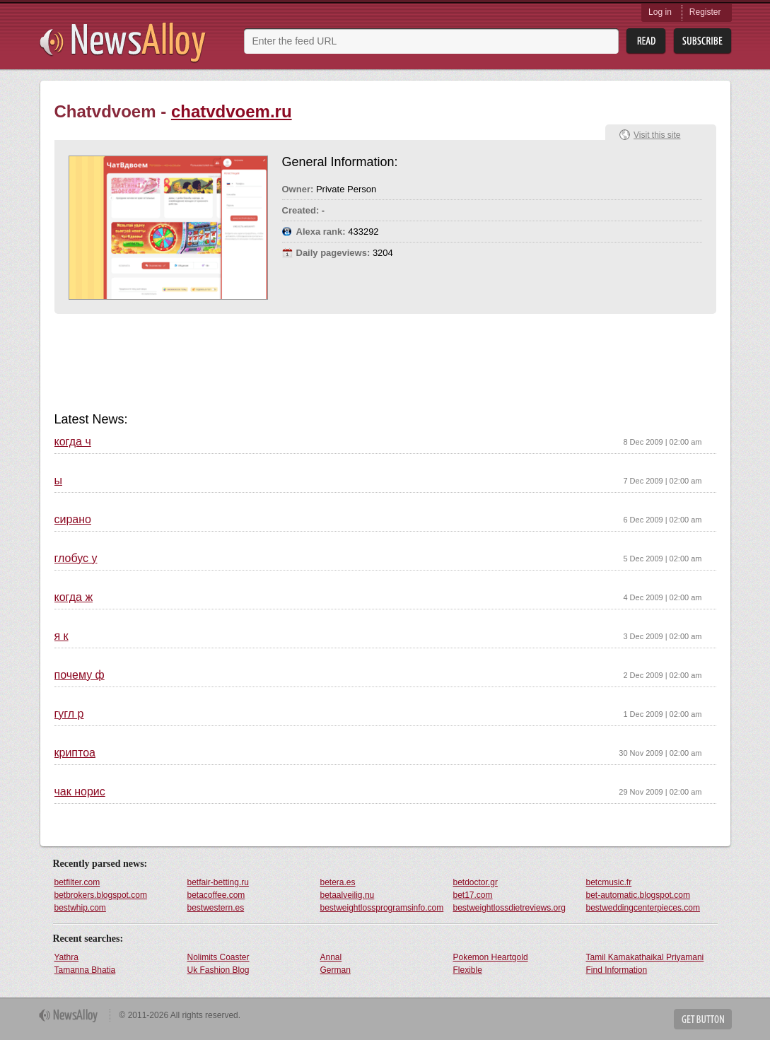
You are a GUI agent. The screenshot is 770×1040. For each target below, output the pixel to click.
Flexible (467, 970)
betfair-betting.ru (218, 882)
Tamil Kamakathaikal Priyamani (645, 957)
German (335, 970)
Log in (660, 12)
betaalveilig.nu (347, 895)
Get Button (703, 1019)
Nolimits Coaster (218, 957)
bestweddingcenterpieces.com (643, 908)
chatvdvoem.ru (231, 111)
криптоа (74, 753)
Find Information (617, 970)
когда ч (72, 442)
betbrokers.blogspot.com (100, 895)
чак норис (79, 791)
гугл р (69, 714)
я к (61, 636)
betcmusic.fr (609, 882)
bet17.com (473, 895)
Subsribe (702, 41)
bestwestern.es (216, 908)
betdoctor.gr (475, 882)
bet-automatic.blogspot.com (638, 895)
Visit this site (657, 135)
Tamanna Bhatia (85, 970)
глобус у (76, 558)
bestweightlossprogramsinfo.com (382, 908)
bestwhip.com (80, 908)
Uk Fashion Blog (218, 970)
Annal (331, 957)
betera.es (338, 882)
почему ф (79, 675)
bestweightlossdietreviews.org (509, 908)
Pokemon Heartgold (490, 957)
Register (705, 12)
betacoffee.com (216, 895)
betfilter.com (77, 882)
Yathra (66, 957)
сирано (72, 519)
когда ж (73, 597)
